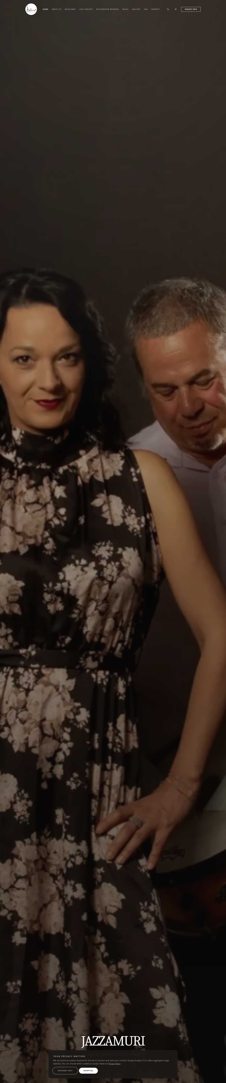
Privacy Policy (114, 1063)
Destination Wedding (107, 9)
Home (45, 9)
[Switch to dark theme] (168, 9)
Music (126, 9)
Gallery (136, 9)
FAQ (146, 9)
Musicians (70, 9)
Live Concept (86, 9)
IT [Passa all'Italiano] (176, 9)
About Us (56, 9)
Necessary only (65, 1071)
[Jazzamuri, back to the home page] (31, 9)
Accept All (88, 1071)
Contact (155, 9)
